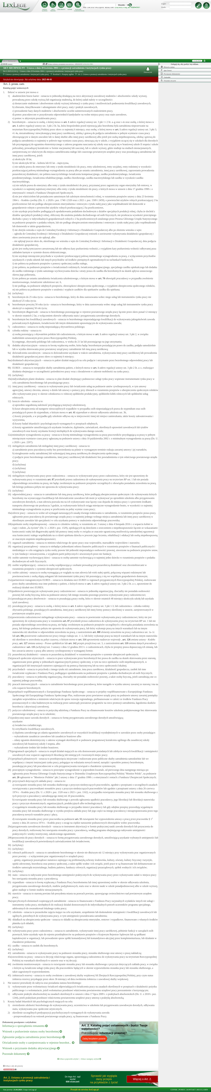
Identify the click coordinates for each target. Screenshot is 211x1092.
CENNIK (69, 9)
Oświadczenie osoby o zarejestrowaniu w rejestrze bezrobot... (38, 1042)
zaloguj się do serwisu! (127, 7)
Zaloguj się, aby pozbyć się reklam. (185, 64)
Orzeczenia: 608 (9, 1069)
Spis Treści (166, 70)
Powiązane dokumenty (170, 74)
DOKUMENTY (61, 9)
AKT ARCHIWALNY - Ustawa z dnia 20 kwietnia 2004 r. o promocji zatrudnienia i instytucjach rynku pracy (57, 68)
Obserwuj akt (148, 70)
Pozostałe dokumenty (15, 1053)
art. (66, 122)
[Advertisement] (106, 35)
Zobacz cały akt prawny (13, 1066)
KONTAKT (191, 1090)
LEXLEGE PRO (88, 64)
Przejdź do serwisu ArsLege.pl (85, 1089)
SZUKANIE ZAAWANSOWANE (78, 10)
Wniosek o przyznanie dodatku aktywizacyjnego (31, 1048)
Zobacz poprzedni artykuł (67, 1059)
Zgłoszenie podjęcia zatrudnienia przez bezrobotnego (33, 1037)
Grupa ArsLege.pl (29, 1090)
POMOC (182, 1090)
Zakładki (165, 77)
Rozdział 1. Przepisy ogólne (62, 74)
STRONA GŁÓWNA (44, 10)
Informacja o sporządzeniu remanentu (25, 1025)
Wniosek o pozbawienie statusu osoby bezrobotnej (32, 1031)
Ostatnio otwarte (168, 80)
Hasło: (163, 7)
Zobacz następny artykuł (91, 1059)
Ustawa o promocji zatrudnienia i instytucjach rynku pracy (26, 74)
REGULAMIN (202, 1090)
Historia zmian (168, 67)
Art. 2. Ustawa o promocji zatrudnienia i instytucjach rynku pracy (101, 74)
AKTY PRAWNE (53, 10)
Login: (163, 4)
